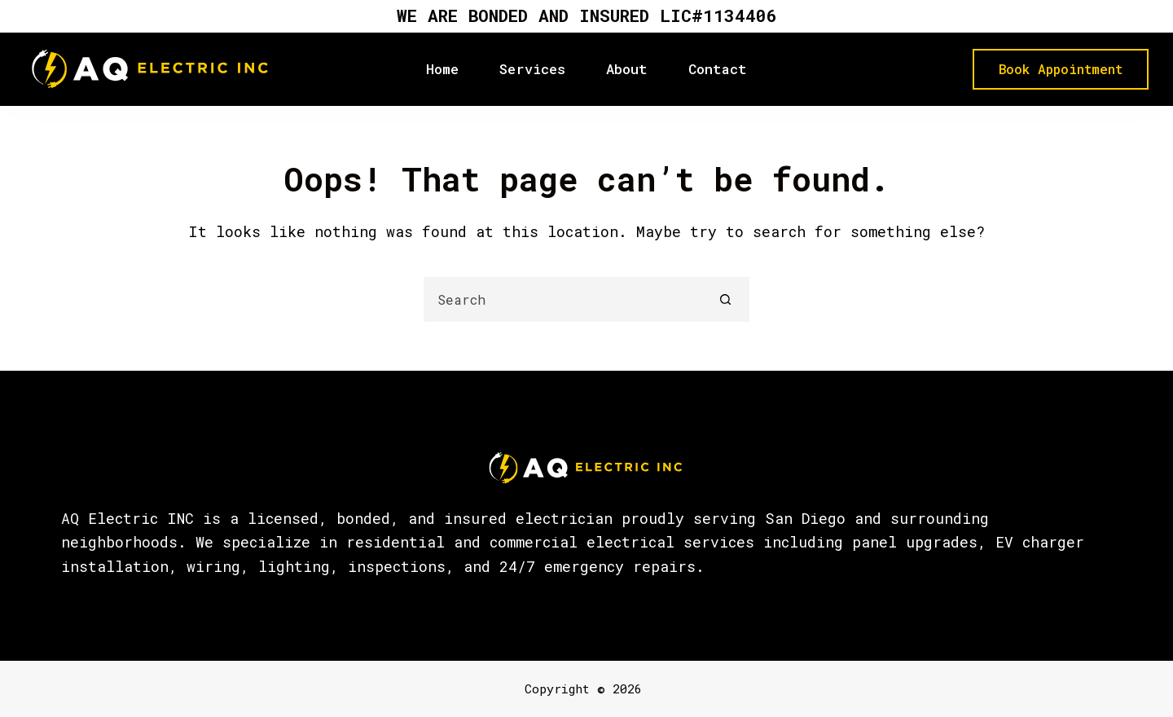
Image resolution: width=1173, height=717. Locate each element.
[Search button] (725, 299)
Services (532, 68)
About (627, 68)
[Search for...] (564, 299)
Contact (717, 68)
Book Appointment (1060, 68)
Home (442, 68)
